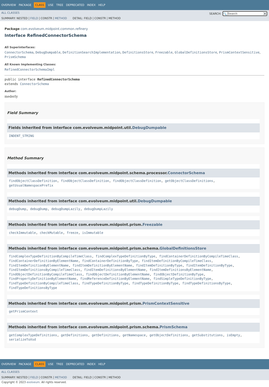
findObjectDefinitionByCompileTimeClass (45, 274)
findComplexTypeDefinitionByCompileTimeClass (50, 256)
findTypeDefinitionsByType (206, 283)
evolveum (33, 382)
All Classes (10, 12)
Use (50, 5)
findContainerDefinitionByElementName (43, 261)
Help (101, 5)
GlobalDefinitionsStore (196, 52)
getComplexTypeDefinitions (33, 335)
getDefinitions (74, 335)
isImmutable (92, 233)
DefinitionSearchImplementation (91, 52)
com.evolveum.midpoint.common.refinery (54, 29)
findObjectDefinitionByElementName (117, 274)
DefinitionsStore (138, 52)
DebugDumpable (48, 52)
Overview (8, 5)
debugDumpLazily (65, 209)
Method (61, 18)
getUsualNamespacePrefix (31, 185)
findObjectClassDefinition (33, 181)
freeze (72, 233)
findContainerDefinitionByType (110, 261)
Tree (59, 5)
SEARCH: (215, 13)
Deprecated (75, 5)
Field (34, 18)
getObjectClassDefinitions (189, 181)
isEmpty (233, 335)
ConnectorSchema (19, 52)
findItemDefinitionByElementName (39, 265)
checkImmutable (22, 233)
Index (91, 5)
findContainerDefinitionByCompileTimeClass (198, 256)
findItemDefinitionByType (159, 265)
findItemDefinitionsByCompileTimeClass (44, 270)
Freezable (164, 52)
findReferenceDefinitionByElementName (114, 278)
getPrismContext (23, 311)
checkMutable (51, 233)
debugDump (17, 209)
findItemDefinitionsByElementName (115, 270)
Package (25, 5)
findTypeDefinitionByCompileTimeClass (43, 283)
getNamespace (134, 335)
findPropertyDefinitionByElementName (42, 278)
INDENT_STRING (21, 136)
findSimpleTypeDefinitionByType (182, 278)
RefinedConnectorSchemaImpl (30, 69)
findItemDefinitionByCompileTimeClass (176, 261)
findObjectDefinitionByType (178, 274)
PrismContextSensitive (239, 52)
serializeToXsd (22, 339)
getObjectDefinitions (168, 335)
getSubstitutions (207, 335)
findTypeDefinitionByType (105, 283)
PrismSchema (15, 57)
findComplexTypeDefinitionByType (125, 256)
